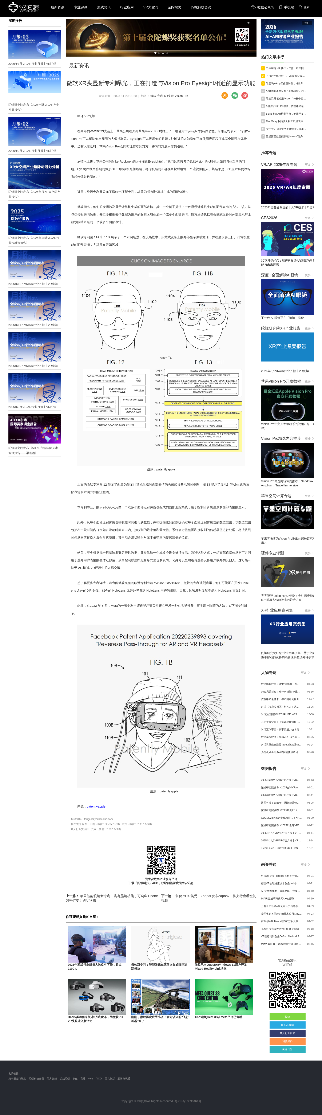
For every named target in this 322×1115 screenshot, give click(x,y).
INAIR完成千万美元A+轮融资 (277, 898)
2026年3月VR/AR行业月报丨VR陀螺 (281, 780)
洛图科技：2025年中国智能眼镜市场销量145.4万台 (281, 802)
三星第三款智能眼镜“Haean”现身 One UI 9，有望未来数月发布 (286, 136)
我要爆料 (287, 1041)
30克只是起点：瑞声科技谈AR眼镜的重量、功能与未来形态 (281, 691)
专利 (160, 96)
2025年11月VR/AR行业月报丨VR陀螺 (281, 840)
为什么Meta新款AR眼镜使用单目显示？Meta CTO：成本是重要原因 (281, 752)
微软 (153, 96)
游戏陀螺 (65, 1078)
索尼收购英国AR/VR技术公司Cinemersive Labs (281, 913)
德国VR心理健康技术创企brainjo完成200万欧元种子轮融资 (281, 883)
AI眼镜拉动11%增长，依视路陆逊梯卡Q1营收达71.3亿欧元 (286, 106)
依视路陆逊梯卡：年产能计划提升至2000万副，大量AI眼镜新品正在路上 (281, 699)
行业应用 (127, 7)
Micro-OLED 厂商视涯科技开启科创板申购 (281, 944)
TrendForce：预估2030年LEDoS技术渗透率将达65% (281, 848)
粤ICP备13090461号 (188, 1101)
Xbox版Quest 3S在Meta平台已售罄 (218, 1017)
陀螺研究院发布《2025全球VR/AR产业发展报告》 (281, 787)
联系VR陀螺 (287, 1025)
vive (90, 1078)
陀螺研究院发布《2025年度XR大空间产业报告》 (281, 810)
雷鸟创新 (110, 1078)
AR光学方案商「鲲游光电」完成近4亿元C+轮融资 (281, 891)
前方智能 (52, 1078)
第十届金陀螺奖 (17, 1078)
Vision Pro (181, 96)
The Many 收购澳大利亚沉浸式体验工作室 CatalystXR (286, 121)
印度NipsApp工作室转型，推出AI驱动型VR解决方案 (286, 83)
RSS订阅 (287, 1049)
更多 (309, 164)
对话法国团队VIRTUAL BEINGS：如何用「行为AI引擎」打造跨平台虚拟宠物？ (281, 714)
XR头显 (169, 96)
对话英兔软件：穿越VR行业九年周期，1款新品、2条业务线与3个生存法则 (281, 737)
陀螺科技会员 (201, 7)
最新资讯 (57, 7)
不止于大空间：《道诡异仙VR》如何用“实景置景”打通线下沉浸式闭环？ (281, 721)
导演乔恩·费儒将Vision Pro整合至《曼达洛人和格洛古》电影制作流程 (286, 98)
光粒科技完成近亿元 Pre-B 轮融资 (280, 928)
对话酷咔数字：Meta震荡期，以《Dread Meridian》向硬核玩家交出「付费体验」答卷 (281, 684)
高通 (83, 1078)
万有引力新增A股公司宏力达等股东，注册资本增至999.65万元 (281, 906)
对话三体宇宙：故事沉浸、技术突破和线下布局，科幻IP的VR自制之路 (281, 729)
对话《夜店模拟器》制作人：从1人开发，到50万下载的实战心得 (281, 706)
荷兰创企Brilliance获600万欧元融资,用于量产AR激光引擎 (281, 921)
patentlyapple (96, 806)
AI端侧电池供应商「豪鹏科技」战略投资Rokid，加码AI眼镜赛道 (286, 91)
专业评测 (80, 7)
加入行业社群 (287, 1033)
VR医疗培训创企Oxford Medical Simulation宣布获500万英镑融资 (281, 936)
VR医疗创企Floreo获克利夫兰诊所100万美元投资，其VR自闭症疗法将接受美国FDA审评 (281, 875)
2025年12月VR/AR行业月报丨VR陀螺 (281, 833)
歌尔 (75, 1078)
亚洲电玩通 (124, 1078)
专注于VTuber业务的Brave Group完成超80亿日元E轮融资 (286, 128)
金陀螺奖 (174, 7)
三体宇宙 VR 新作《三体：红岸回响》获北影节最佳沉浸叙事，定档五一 (286, 68)
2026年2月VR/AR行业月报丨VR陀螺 (281, 795)
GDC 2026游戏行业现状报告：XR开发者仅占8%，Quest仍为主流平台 (281, 817)
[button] (155, 53)
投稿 (287, 1016)
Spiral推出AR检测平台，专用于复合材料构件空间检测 (286, 113)
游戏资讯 (104, 7)
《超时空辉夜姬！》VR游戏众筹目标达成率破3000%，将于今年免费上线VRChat (286, 75)
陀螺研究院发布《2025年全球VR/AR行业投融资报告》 (281, 825)
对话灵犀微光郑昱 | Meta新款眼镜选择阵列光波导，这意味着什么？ (281, 744)
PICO (99, 1078)
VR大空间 (150, 7)
